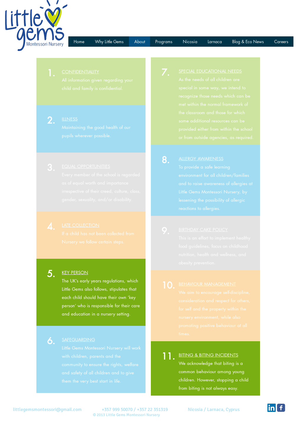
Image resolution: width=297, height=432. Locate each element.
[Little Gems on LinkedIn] (271, 408)
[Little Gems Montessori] (281, 408)
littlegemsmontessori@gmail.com (47, 409)
